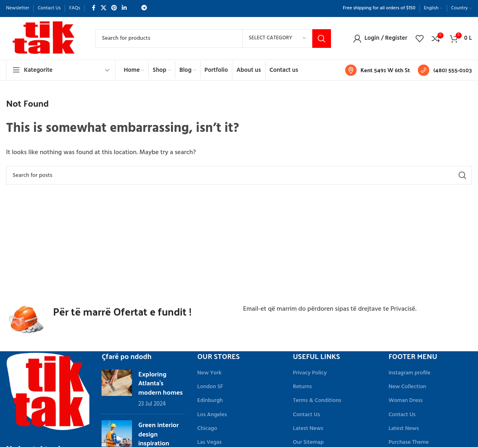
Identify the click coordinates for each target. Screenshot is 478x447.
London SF (210, 386)
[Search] (213, 38)
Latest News (308, 428)
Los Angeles (212, 414)
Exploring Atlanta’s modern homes (160, 383)
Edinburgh (210, 400)
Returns (302, 386)
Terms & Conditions (317, 400)
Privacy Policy (310, 373)
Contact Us (306, 414)
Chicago (207, 428)
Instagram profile (409, 373)
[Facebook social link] (93, 8)
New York (209, 373)
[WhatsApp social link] (134, 8)
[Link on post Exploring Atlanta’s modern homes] (117, 383)
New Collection (407, 386)
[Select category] (277, 38)
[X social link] (103, 8)
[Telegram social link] (144, 8)
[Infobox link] (377, 70)
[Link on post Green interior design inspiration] (117, 433)
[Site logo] (42, 38)
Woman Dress (406, 400)
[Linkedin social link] (124, 8)
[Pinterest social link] (114, 8)
